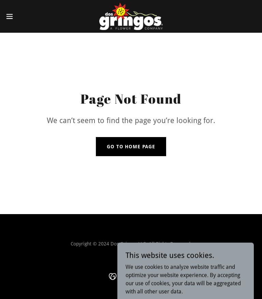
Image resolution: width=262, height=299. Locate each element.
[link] (131, 16)
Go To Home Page (131, 146)
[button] (22, 16)
